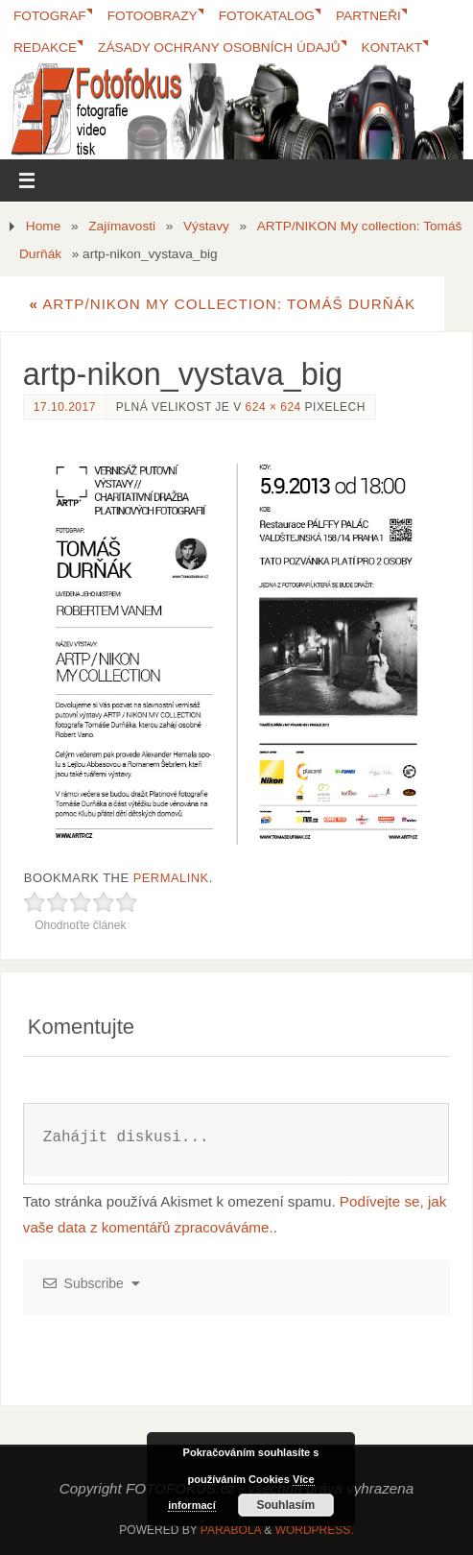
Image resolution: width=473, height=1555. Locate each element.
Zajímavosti (121, 226)
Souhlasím (285, 1505)
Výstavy (206, 226)
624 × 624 (273, 407)
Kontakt (392, 47)
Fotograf (49, 16)
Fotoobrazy (152, 16)
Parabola (231, 1530)
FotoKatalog (267, 16)
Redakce (45, 47)
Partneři (368, 16)
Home (43, 226)
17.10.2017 (65, 407)
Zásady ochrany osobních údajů (219, 47)
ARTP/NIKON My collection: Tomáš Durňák (222, 304)
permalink (171, 878)
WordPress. (314, 1530)
